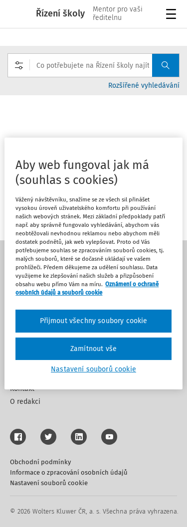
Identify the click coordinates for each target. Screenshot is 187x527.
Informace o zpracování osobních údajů (69, 472)
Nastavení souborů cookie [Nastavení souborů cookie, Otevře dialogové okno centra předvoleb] (93, 369)
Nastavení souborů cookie (49, 483)
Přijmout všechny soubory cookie (94, 321)
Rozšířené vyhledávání (144, 85)
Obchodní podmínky (40, 462)
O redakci (25, 401)
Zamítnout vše (93, 349)
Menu (173, 15)
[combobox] (93, 65)
